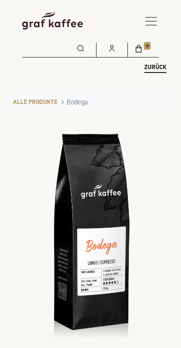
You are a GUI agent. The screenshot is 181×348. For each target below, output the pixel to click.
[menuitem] (80, 48)
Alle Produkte (35, 102)
